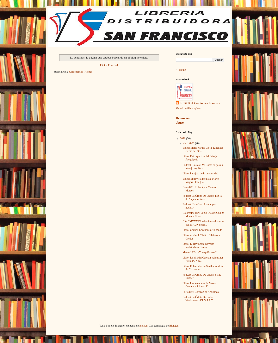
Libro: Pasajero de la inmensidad (200, 173)
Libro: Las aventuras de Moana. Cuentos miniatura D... (199, 285)
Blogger (173, 325)
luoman (143, 325)
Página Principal (109, 65)
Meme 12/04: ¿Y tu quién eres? (199, 252)
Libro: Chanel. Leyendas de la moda (202, 229)
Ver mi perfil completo (188, 108)
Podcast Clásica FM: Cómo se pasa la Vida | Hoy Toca (202, 167)
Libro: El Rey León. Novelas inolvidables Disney (198, 245)
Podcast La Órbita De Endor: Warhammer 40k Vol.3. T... (198, 299)
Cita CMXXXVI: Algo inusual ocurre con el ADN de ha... (203, 223)
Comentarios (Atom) (80, 71)
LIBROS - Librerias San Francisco (200, 103)
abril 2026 (189, 143)
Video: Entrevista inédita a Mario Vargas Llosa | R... (200, 180)
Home (182, 69)
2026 (183, 138)
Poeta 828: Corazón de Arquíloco (200, 291)
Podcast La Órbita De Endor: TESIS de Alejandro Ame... (202, 197)
